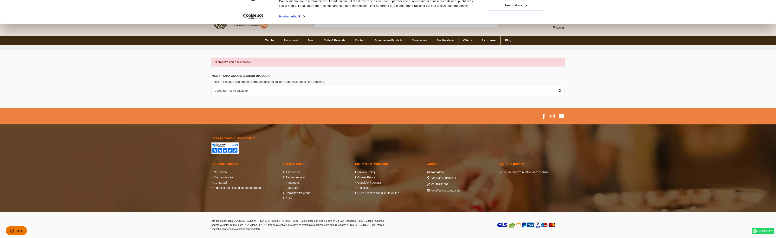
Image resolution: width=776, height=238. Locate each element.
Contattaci (220, 182)
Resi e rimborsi (295, 177)
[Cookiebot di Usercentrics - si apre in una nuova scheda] (253, 34)
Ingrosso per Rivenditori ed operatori (237, 187)
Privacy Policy (366, 172)
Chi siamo (220, 172)
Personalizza (515, 23)
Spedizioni (292, 187)
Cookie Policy (366, 177)
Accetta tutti (515, 10)
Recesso (363, 187)
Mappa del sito (223, 177)
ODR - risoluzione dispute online (378, 193)
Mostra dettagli (289, 34)
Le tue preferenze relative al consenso (523, 172)
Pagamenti (293, 182)
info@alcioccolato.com (446, 190)
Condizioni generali (369, 182)
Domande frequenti (298, 193)
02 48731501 (440, 184)
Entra (289, 198)
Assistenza (293, 172)
